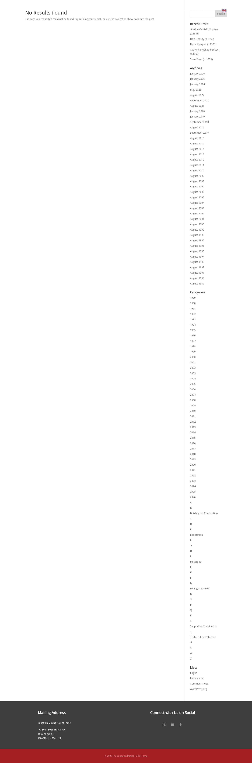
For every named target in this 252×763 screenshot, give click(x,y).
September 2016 (199, 132)
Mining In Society (199, 588)
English (232, 10)
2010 (193, 410)
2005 (193, 384)
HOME (40, 10)
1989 (193, 297)
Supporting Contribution (203, 626)
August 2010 (197, 170)
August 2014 (197, 149)
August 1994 (197, 256)
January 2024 (197, 84)
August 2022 (197, 95)
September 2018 (199, 122)
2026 (193, 497)
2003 (193, 373)
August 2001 (197, 218)
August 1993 (197, 261)
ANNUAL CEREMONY (130, 10)
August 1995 (197, 251)
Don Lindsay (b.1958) (202, 39)
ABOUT (54, 10)
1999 (193, 351)
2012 (193, 421)
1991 (193, 308)
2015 (193, 437)
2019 (193, 459)
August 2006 (197, 192)
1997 (193, 341)
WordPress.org (198, 689)
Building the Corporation (204, 513)
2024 (193, 486)
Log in (193, 673)
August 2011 (197, 165)
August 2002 (197, 213)
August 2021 (197, 105)
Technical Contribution (202, 637)
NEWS (151, 10)
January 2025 (197, 78)
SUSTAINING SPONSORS (174, 10)
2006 (193, 389)
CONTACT (199, 10)
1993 (193, 319)
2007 (193, 394)
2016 (193, 443)
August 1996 (197, 245)
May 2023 (195, 89)
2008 (193, 400)
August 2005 (197, 197)
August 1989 (197, 283)
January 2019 (197, 116)
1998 (193, 346)
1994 (193, 324)
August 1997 (197, 240)
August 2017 (197, 127)
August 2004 (197, 202)
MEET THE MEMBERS (79, 10)
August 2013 (197, 154)
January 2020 (197, 111)
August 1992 (197, 267)
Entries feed (197, 678)
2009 (193, 405)
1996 (193, 335)
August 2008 (197, 181)
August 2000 (197, 224)
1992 (193, 314)
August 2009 (197, 175)
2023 (193, 481)
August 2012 (197, 159)
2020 (193, 464)
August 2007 (197, 186)
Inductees (195, 561)
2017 (193, 448)
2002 (193, 367)
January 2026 (197, 73)
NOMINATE (103, 10)
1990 (193, 303)
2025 (193, 491)
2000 (193, 357)
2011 (193, 416)
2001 (193, 362)
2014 (193, 432)
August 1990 (197, 278)
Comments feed (199, 683)
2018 (193, 454)
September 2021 (199, 100)
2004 (193, 378)
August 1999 (197, 229)
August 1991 (197, 272)
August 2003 (197, 208)
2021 (193, 470)
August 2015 (197, 143)
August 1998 (197, 235)
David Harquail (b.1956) (203, 44)
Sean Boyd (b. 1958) (201, 59)
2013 (193, 427)
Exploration (196, 534)
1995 (193, 330)
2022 (193, 475)
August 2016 (197, 138)
